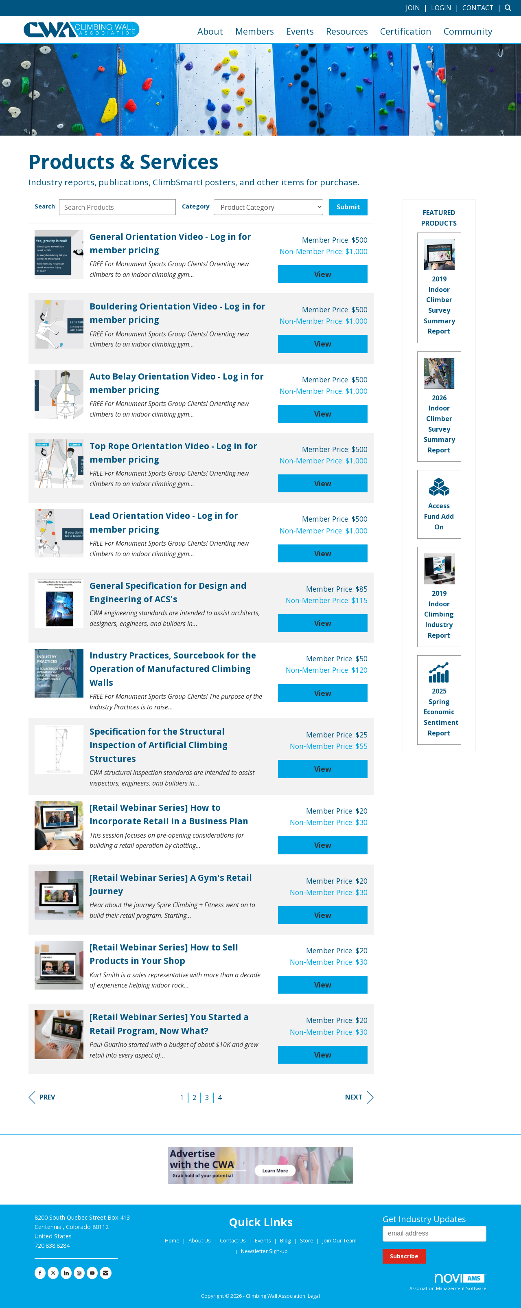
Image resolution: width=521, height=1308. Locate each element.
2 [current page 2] (194, 1097)
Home (173, 1240)
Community (468, 31)
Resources (347, 31)
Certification (405, 31)
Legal (314, 1296)
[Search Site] (510, 7)
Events (300, 31)
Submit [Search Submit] (348, 206)
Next (359, 1097)
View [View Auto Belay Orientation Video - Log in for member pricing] (322, 414)
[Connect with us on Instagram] (79, 1273)
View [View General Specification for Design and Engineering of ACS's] (322, 623)
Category (196, 206)
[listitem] (417, 7)
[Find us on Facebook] (40, 1273)
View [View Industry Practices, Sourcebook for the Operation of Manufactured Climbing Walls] (322, 693)
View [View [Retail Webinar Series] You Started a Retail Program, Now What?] (322, 1055)
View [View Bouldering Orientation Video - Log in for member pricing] (322, 344)
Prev (41, 1097)
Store (307, 1240)
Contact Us (233, 1240)
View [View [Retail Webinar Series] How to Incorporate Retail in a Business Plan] (322, 845)
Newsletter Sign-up (264, 1251)
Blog (285, 1240)
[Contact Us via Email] (106, 1273)
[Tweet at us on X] (53, 1273)
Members (254, 31)
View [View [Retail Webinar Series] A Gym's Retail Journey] (322, 915)
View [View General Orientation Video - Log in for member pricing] (322, 274)
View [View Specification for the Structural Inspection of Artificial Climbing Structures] (322, 769)
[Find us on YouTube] (92, 1273)
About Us (200, 1240)
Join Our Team (339, 1240)
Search (45, 206)
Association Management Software (447, 1282)
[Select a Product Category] (268, 207)
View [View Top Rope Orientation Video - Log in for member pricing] (322, 483)
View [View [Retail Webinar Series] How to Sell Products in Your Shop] (322, 985)
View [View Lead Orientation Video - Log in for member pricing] (322, 553)
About (210, 31)
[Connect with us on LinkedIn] (66, 1273)
